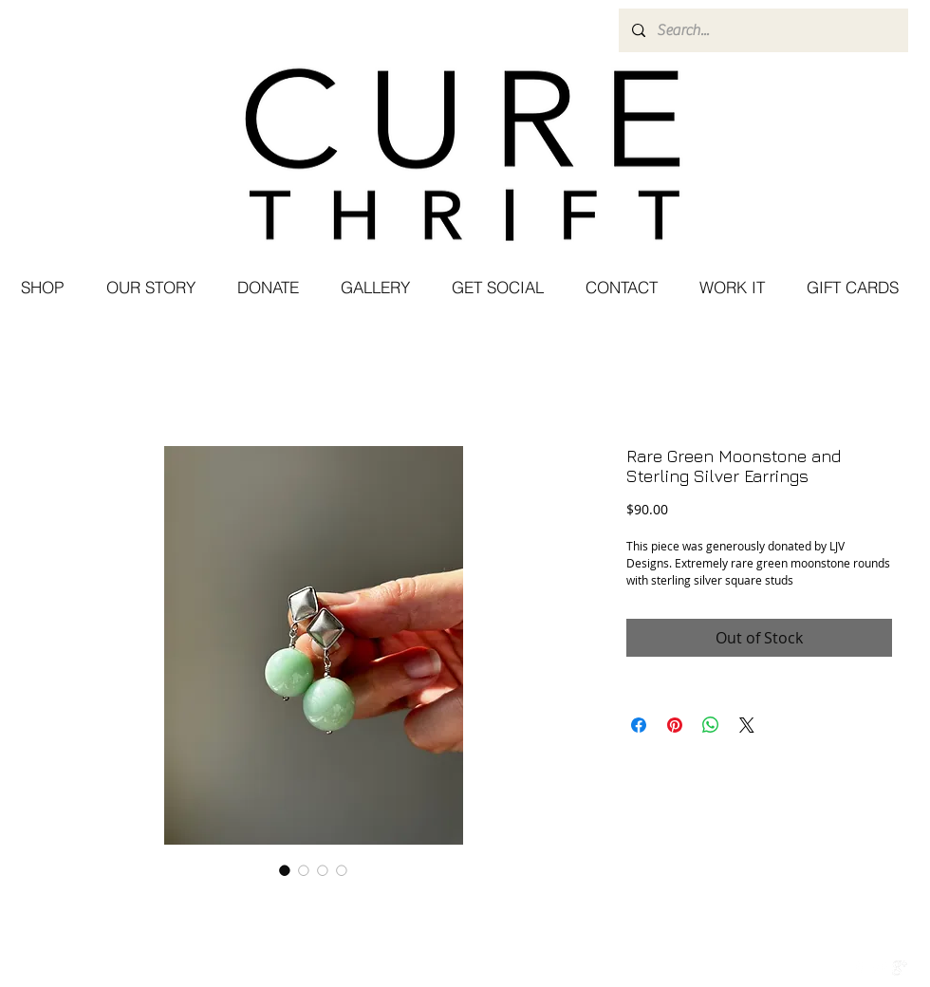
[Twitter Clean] (879, 968)
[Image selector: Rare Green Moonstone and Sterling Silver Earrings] (284, 870)
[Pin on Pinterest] (674, 725)
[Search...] (762, 30)
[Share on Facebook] (638, 725)
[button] (497, 287)
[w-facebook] (859, 968)
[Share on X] (746, 725)
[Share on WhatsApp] (710, 725)
